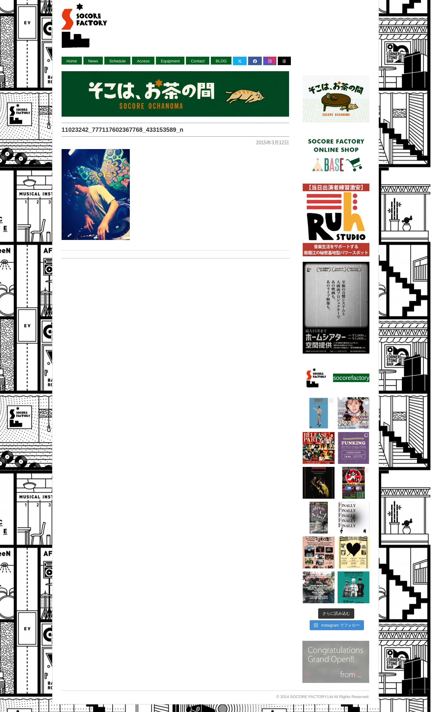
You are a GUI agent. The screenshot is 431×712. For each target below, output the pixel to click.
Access (143, 61)
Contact (197, 61)
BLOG (221, 61)
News (93, 61)
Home (71, 61)
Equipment (170, 61)
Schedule (117, 61)
